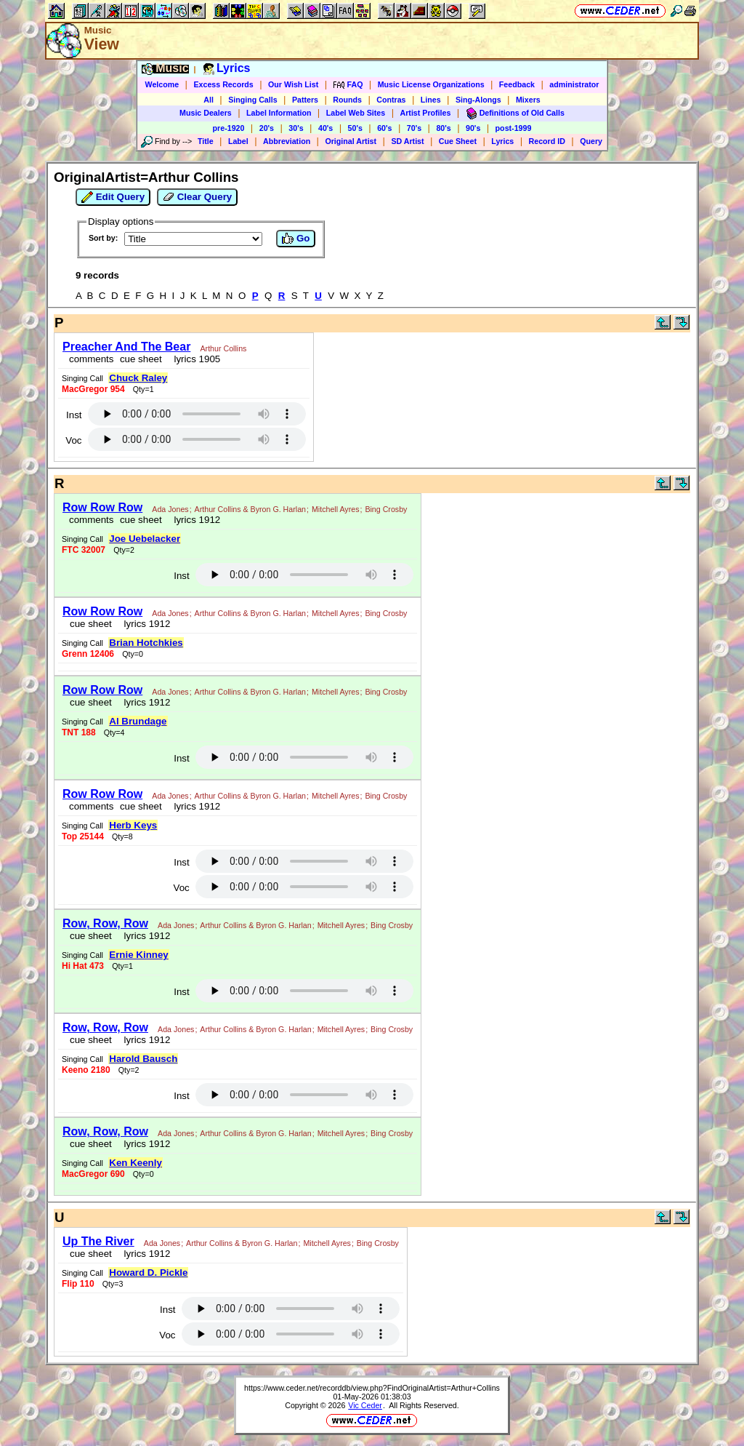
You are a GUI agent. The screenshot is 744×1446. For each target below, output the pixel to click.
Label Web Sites (356, 112)
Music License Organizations (431, 84)
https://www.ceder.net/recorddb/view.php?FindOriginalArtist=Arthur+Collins (372, 1387)
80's (443, 128)
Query (591, 141)
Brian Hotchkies (145, 642)
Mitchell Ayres (336, 509)
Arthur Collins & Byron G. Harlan (250, 509)
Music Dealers (205, 112)
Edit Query (113, 197)
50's (355, 128)
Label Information (278, 112)
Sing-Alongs (478, 99)
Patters (305, 99)
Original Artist (350, 141)
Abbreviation (286, 141)
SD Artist (407, 141)
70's (414, 128)
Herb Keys (133, 825)
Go (296, 238)
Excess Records (223, 84)
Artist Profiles (425, 112)
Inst (73, 415)
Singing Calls (253, 99)
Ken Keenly (135, 1162)
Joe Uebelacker (144, 538)
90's (473, 128)
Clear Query (197, 197)
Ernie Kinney (138, 954)
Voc (73, 440)
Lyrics (502, 141)
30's (295, 128)
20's (266, 128)
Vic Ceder (365, 1405)
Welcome (162, 84)
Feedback (517, 84)
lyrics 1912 (194, 519)
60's (384, 128)
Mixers (528, 99)
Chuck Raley (138, 377)
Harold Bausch (143, 1058)
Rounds (347, 99)
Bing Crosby (386, 509)
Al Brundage (137, 721)
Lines (431, 99)
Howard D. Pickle (148, 1272)
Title (206, 141)
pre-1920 (229, 128)
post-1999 (514, 128)
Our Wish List (293, 84)
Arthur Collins (223, 348)
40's (325, 128)
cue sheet (141, 358)
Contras (390, 99)
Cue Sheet (458, 141)
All (208, 99)
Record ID (547, 141)
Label (238, 141)
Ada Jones (170, 509)
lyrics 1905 (194, 358)
